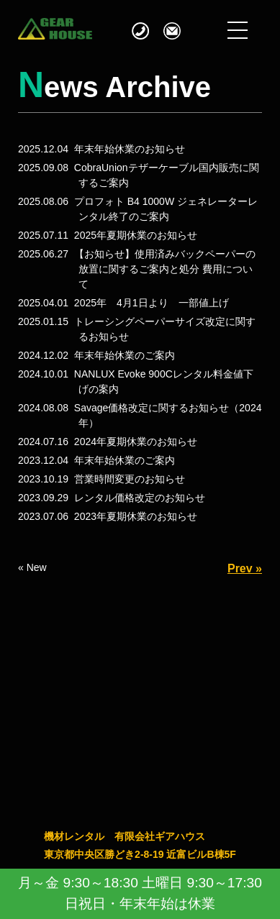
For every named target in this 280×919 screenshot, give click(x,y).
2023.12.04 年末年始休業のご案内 (96, 460)
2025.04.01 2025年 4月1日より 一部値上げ (123, 302)
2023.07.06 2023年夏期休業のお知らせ (107, 516)
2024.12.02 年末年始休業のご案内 (96, 355)
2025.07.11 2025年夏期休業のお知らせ (107, 235)
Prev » (244, 568)
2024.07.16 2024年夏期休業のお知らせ (107, 441)
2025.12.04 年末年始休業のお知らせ (101, 149)
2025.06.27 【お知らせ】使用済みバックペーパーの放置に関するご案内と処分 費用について (137, 269)
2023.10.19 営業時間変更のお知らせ (101, 479)
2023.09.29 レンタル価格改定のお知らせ (111, 497)
